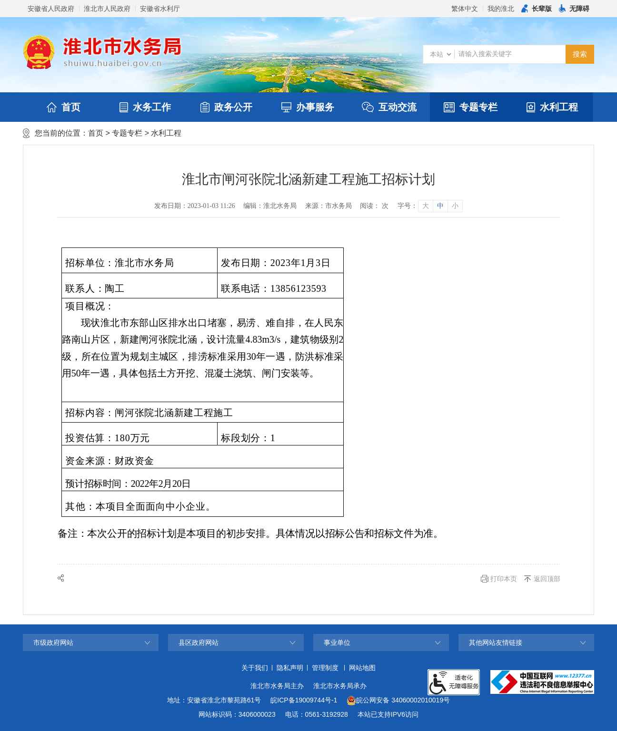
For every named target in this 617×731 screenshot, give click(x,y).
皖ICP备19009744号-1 (303, 700)
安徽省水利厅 (160, 8)
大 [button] (425, 205)
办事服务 (307, 107)
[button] (536, 8)
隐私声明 (290, 668)
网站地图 (362, 668)
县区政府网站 (199, 642)
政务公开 (226, 107)
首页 (63, 107)
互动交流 (389, 107)
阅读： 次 (374, 205)
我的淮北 (501, 8)
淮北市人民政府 (107, 8)
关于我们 (254, 668)
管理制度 (325, 668)
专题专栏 (471, 107)
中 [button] (440, 205)
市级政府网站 (53, 642)
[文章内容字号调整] (429, 206)
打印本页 (503, 579)
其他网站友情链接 (495, 642)
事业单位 (337, 642)
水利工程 (552, 107)
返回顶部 (547, 579)
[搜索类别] (440, 54)
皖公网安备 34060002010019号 (398, 700)
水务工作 (145, 107)
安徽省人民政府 (51, 8)
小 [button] (455, 205)
